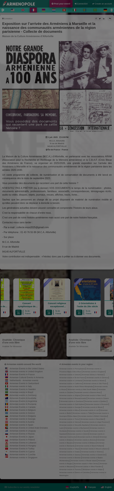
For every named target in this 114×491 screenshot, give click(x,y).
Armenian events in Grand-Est (94, 455)
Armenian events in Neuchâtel (92, 419)
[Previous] (2, 10)
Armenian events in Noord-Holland (89, 446)
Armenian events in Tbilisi (83, 413)
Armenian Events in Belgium (23, 410)
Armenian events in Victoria (92, 452)
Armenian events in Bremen (70, 458)
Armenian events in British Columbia (93, 416)
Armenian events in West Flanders (89, 466)
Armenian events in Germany (23, 395)
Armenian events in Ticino (69, 419)
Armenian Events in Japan (22, 437)
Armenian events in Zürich (78, 434)
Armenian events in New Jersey (86, 463)
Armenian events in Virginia (70, 395)
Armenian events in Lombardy (71, 380)
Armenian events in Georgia (22, 419)
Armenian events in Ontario (98, 398)
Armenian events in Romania (23, 404)
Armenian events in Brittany (85, 443)
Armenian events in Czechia (22, 454)
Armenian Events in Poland (22, 440)
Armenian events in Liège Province (95, 422)
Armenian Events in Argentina (23, 401)
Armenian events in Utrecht (70, 375)
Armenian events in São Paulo (95, 383)
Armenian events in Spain (21, 425)
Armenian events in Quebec (96, 401)
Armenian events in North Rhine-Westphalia (76, 386)
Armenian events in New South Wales (82, 389)
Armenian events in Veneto (94, 380)
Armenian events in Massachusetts (73, 398)
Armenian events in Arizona (85, 440)
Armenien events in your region (77, 364)
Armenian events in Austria (22, 422)
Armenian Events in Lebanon (23, 442)
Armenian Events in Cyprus (22, 451)
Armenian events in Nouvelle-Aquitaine (74, 425)
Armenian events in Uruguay (23, 431)
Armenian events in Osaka (69, 452)
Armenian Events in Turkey (22, 448)
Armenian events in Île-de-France (72, 377)
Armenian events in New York (93, 395)
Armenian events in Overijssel (72, 401)
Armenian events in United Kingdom (26, 371)
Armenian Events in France (22, 374)
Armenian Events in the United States (27, 368)
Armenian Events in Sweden (23, 389)
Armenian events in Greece (22, 413)
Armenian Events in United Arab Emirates (29, 428)
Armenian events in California (71, 383)
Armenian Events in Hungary (23, 445)
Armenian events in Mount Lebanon (95, 449)
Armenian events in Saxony (70, 455)
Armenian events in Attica (69, 410)
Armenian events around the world (24, 364)
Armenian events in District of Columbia (74, 472)
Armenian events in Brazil (21, 392)
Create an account (102, 4)
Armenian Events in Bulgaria (23, 416)
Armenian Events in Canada (22, 407)
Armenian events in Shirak (88, 437)
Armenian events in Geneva (97, 377)
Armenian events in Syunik (78, 431)
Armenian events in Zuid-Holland (72, 404)
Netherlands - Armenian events (24, 380)
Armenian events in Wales (93, 469)
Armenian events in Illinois (92, 407)
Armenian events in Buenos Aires (88, 392)
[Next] (112, 10)
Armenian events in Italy (21, 386)
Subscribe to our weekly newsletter (22, 487)
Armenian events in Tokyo (69, 449)
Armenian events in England (94, 372)
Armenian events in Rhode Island (84, 460)
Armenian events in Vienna (69, 422)
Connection (81, 4)
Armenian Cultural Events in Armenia (27, 377)
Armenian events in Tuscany (70, 469)
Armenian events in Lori (89, 410)
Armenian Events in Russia (22, 434)
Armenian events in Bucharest (77, 428)
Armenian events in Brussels (97, 404)
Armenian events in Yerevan (93, 375)
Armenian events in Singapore (24, 457)
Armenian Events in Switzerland (24, 383)
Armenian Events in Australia (23, 398)
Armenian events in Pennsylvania (72, 369)
